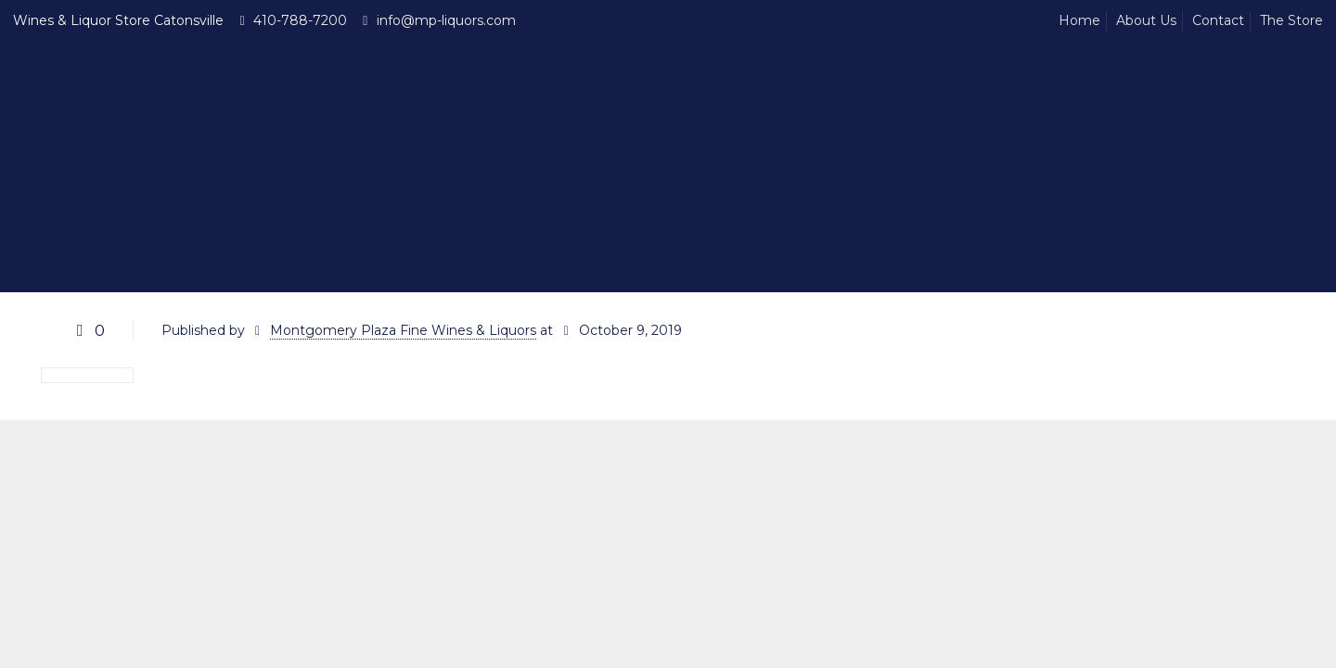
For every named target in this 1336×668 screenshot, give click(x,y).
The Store (1291, 20)
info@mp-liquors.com (446, 20)
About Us (1146, 20)
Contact (1218, 20)
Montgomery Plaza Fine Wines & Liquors (403, 330)
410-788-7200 (300, 20)
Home (1079, 20)
